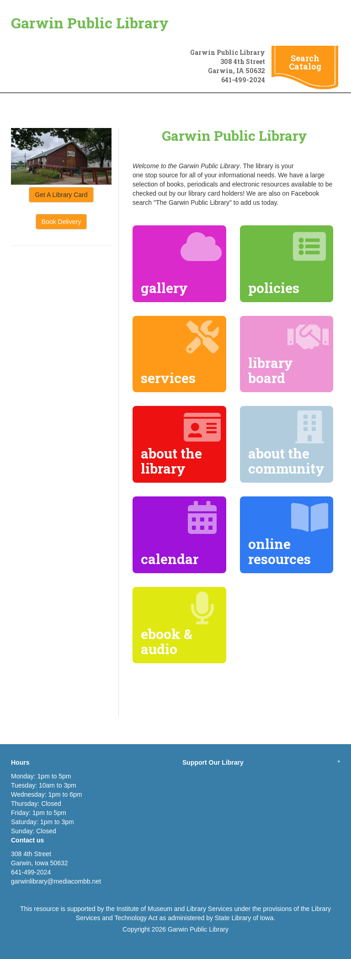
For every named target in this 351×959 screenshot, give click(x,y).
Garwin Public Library (90, 22)
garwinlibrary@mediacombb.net (56, 881)
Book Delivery (61, 221)
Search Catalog (305, 62)
